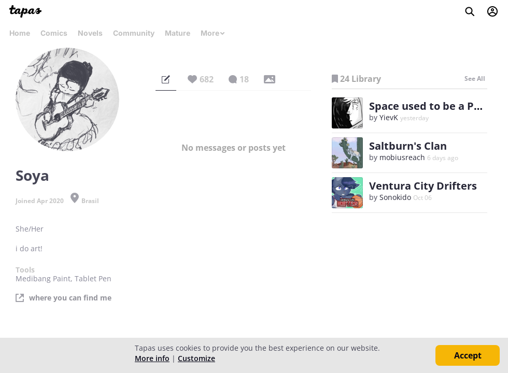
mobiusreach (402, 157)
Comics (53, 32)
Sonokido (395, 197)
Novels (90, 32)
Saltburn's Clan (408, 146)
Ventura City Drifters (423, 186)
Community (133, 32)
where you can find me (70, 298)
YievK (388, 117)
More (213, 32)
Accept (468, 355)
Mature (177, 32)
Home (19, 32)
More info (152, 358)
